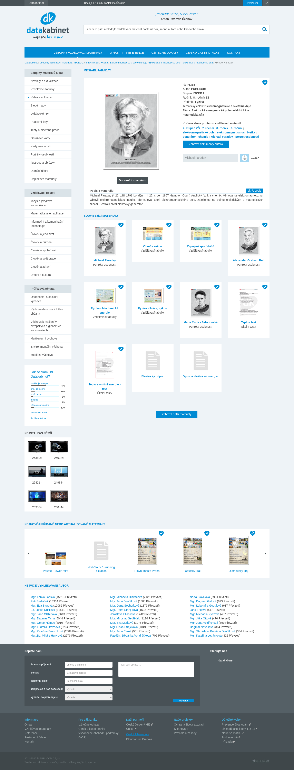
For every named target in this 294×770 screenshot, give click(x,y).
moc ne (34, 399)
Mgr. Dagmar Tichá (43, 618)
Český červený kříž (138, 724)
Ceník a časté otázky (91, 728)
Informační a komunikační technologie (47, 223)
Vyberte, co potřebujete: (45, 697)
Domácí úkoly (39, 170)
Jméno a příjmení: (41, 664)
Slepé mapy (38, 105)
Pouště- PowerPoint (55, 571)
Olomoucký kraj (238, 571)
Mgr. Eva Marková (122, 622)
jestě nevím (36, 394)
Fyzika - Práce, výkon (152, 308)
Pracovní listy (39, 121)
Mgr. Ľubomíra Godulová (206, 605)
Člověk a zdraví (40, 266)
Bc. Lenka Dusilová (43, 609)
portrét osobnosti (247, 136)
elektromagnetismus (231, 132)
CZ (266, 3)
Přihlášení (252, 3)
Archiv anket (37, 418)
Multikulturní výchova (44, 338)
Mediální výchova (42, 354)
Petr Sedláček (40, 601)
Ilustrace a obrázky (43, 162)
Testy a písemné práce (45, 130)
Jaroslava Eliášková (123, 614)
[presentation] (149, 687)
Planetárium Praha (138, 739)
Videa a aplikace (41, 97)
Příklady (227, 741)
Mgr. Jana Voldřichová (204, 622)
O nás (28, 724)
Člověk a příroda (41, 242)
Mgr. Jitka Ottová (201, 618)
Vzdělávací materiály (37, 728)
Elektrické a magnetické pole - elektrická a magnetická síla (181, 62)
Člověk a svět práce (43, 258)
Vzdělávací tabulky (43, 89)
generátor (189, 136)
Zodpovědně (230, 737)
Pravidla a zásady (185, 733)
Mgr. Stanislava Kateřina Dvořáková (213, 631)
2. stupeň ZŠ (191, 128)
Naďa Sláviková (200, 597)
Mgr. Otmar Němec (43, 622)
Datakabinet (31, 62)
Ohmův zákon (152, 246)
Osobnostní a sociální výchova (44, 299)
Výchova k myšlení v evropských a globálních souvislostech (46, 326)
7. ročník (208, 128)
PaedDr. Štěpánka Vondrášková (130, 635)
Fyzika (104, 62)
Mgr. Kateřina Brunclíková (47, 631)
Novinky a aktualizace (44, 81)
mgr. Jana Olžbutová (44, 614)
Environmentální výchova (46, 346)
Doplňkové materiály (44, 179)
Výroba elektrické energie (200, 376)
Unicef (130, 728)
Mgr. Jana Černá (121, 631)
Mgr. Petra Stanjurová (124, 609)
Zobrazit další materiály (177, 414)
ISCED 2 (79, 62)
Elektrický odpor (152, 376)
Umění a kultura (41, 274)
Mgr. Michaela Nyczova (205, 614)
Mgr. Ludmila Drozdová (46, 627)
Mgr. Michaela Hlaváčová (126, 597)
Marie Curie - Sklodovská (201, 322)
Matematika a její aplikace (47, 213)
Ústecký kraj (192, 571)
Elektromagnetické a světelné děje (128, 62)
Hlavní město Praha (147, 571)
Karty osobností (40, 146)
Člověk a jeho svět (42, 234)
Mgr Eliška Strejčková (124, 627)
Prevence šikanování (235, 724)
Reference (31, 733)
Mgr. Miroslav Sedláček (125, 618)
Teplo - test (248, 322)
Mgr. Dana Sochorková (125, 605)
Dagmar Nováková (202, 627)
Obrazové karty (40, 138)
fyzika (251, 132)
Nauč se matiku (231, 733)
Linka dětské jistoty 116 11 (238, 728)
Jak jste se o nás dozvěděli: (47, 689)
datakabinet (225, 660)
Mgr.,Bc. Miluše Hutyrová (47, 635)
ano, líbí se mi (38, 389)
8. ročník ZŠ (92, 62)
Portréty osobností (42, 154)
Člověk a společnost (43, 250)
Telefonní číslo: (39, 680)
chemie (203, 136)
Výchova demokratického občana (46, 311)
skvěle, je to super (40, 383)
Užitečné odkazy (88, 724)
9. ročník (236, 128)
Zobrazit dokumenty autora (206, 144)
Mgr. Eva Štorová (42, 605)
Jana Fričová (198, 609)
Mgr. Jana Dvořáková (124, 601)
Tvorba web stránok (35, 762)
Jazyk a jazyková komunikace (41, 203)
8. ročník (222, 128)
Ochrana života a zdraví (189, 724)
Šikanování (181, 728)
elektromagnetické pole (199, 132)
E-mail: (35, 672)
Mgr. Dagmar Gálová (203, 601)
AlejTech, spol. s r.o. (88, 762)
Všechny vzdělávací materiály (56, 62)
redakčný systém (58, 762)
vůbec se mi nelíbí (40, 405)
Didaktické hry (40, 113)
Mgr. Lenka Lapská (43, 597)
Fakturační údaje (35, 737)
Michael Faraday (222, 136)
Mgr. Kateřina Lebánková (206, 635)
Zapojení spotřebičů (200, 246)
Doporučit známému (132, 180)
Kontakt (29, 741)
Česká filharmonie (137, 734)
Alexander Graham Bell (248, 260)
